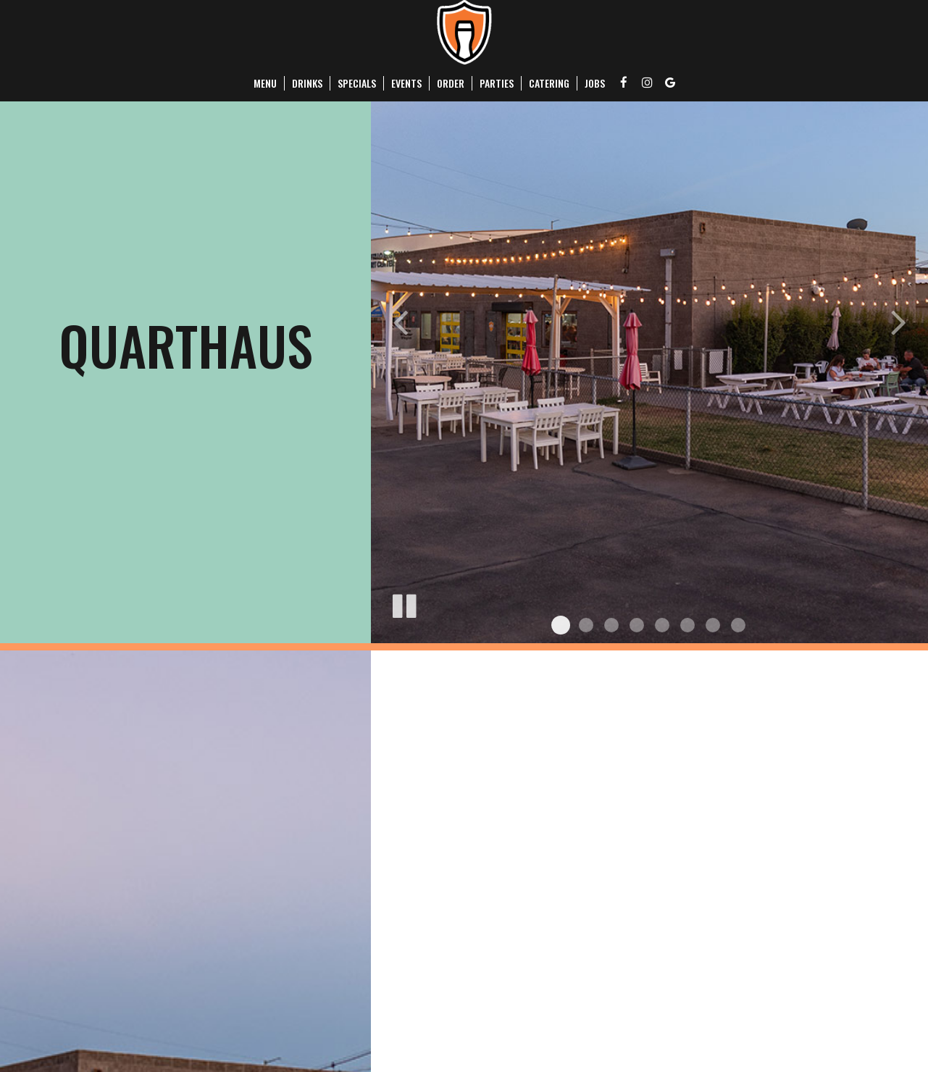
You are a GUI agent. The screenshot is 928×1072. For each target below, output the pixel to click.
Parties (497, 83)
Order (450, 83)
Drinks (307, 83)
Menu (265, 83)
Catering (549, 83)
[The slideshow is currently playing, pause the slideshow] (403, 603)
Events (406, 83)
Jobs (595, 83)
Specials (357, 83)
